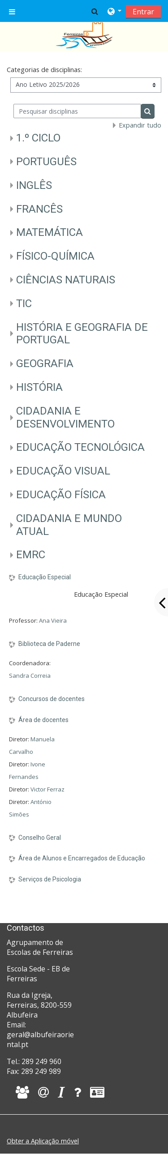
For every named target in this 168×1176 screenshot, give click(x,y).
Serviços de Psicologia (49, 879)
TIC (24, 303)
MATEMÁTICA (49, 232)
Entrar (143, 12)
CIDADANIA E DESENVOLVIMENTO (65, 417)
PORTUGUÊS (46, 161)
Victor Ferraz (47, 789)
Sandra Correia (30, 675)
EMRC (30, 554)
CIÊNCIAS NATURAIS (65, 280)
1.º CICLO (38, 138)
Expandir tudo (140, 125)
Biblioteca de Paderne (49, 643)
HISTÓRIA (39, 387)
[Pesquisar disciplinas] (77, 111)
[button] (94, 11)
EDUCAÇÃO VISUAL (63, 471)
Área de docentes (43, 719)
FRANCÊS (39, 209)
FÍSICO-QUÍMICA (55, 256)
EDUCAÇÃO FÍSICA (61, 494)
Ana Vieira (53, 620)
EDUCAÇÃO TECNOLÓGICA (80, 447)
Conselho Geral (39, 837)
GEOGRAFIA (44, 363)
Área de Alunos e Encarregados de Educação (81, 858)
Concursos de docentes (51, 698)
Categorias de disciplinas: (44, 69)
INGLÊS (34, 185)
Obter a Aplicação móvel (43, 1141)
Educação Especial (44, 577)
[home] (84, 34)
